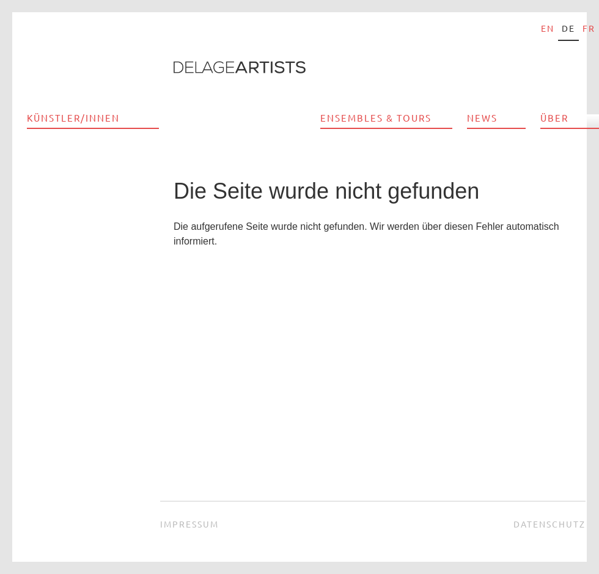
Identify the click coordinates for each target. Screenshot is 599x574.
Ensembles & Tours (376, 117)
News (482, 117)
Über (554, 117)
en (547, 28)
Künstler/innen (73, 117)
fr (588, 28)
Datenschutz (549, 523)
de (568, 28)
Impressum (189, 523)
